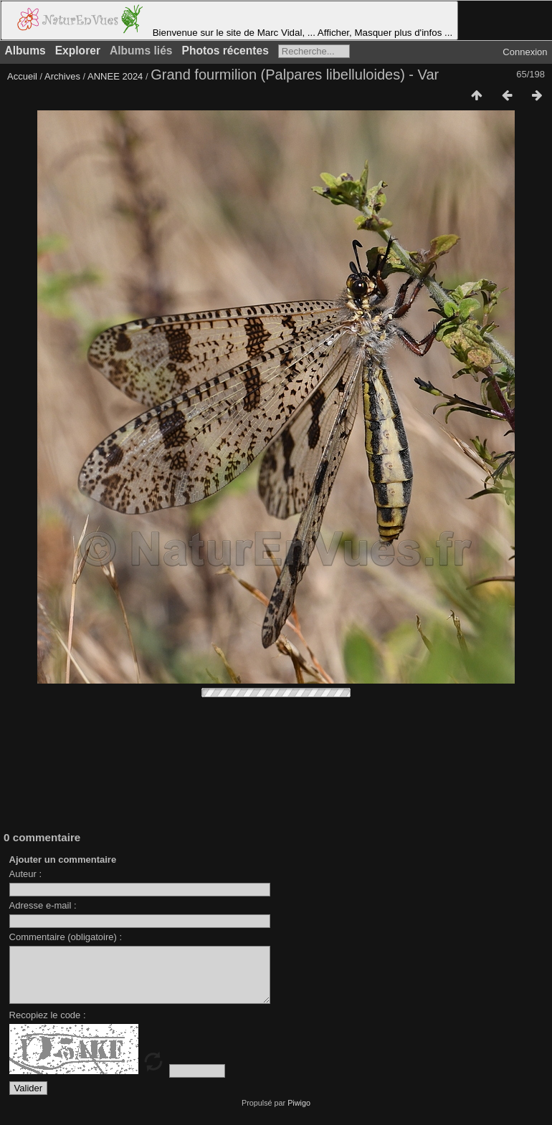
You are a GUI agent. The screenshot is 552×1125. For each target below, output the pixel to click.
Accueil (22, 76)
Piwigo (298, 1113)
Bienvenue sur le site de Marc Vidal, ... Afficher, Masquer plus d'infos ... (229, 20)
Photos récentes (225, 50)
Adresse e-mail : (43, 905)
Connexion (525, 52)
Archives (62, 76)
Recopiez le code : (47, 1025)
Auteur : (25, 873)
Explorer (77, 50)
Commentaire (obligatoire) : (66, 937)
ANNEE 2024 (115, 76)
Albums (25, 50)
